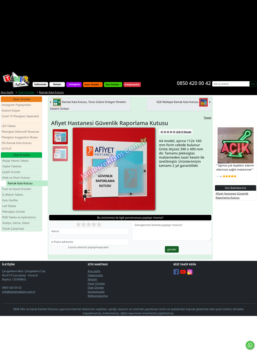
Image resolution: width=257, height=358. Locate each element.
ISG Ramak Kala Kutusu (17, 143)
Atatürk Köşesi (11, 110)
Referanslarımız (98, 296)
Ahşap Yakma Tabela (15, 161)
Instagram (74, 84)
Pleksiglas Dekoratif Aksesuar (20, 132)
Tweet (207, 118)
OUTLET (7, 149)
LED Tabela (9, 126)
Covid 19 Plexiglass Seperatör (20, 118)
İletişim (57, 84)
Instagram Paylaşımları (18, 105)
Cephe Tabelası (11, 166)
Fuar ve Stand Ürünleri (16, 189)
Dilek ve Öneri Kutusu (16, 178)
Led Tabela (9, 206)
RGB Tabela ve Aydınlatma (19, 217)
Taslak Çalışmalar (13, 228)
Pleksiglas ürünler (13, 211)
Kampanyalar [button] (132, 84)
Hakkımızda (40, 84)
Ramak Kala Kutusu (20, 183)
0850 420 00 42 (194, 83)
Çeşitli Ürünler (11, 172)
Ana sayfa (94, 271)
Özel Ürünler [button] (112, 84)
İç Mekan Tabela (12, 195)
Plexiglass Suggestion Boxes (20, 137)
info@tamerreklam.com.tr (18, 292)
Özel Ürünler (96, 288)
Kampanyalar (96, 292)
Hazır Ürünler (92, 84)
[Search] (231, 83)
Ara (253, 83)
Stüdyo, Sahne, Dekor (16, 223)
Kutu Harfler (10, 200)
